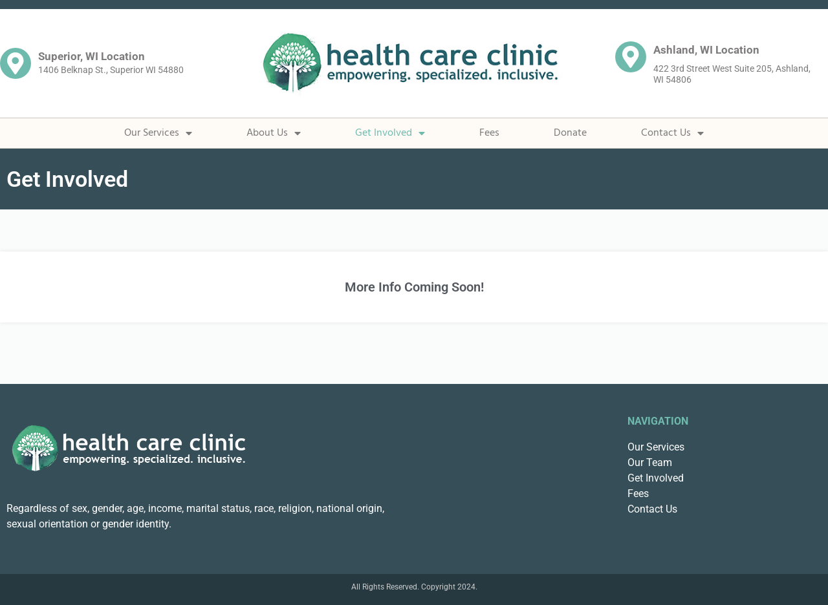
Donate (570, 133)
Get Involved (390, 133)
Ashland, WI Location (706, 49)
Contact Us (672, 133)
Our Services (158, 133)
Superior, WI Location (91, 56)
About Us (273, 133)
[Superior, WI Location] (15, 63)
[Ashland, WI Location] (630, 56)
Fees (489, 133)
